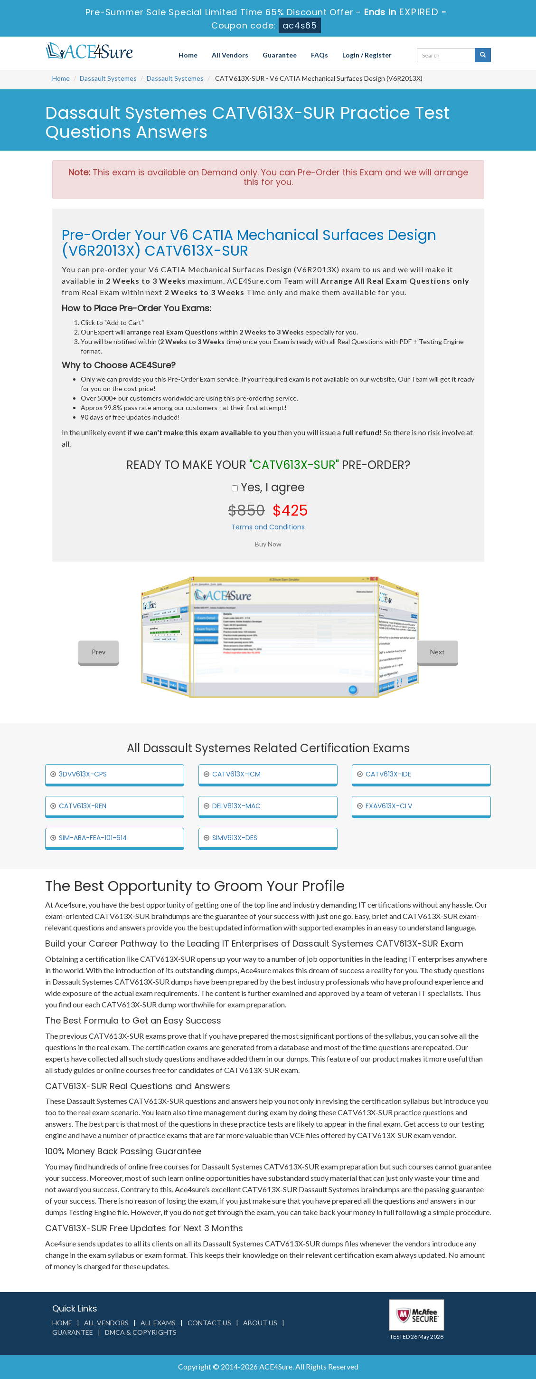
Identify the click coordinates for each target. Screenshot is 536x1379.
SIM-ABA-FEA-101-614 (93, 838)
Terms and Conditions (268, 527)
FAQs (319, 55)
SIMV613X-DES (234, 838)
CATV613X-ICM (236, 774)
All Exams (158, 1323)
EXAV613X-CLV (389, 806)
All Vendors (230, 55)
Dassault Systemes (108, 78)
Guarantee (280, 55)
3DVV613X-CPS (83, 774)
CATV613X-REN (82, 806)
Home (188, 55)
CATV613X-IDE (388, 774)
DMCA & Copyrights (141, 1332)
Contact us (209, 1323)
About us (260, 1323)
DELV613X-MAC (236, 806)
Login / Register (367, 55)
